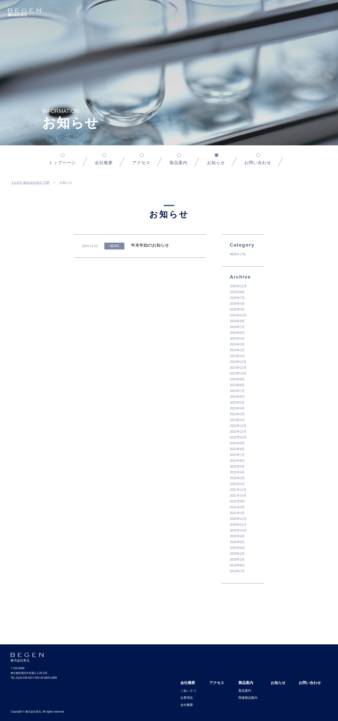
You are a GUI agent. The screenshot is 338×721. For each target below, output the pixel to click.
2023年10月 (238, 373)
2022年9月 (237, 443)
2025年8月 (237, 292)
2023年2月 (237, 420)
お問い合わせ (257, 162)
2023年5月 (237, 402)
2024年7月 (237, 327)
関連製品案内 (247, 698)
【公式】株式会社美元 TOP (30, 182)
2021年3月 (237, 513)
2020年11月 (238, 524)
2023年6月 (237, 397)
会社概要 (104, 162)
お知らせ (278, 683)
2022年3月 (237, 478)
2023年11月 (238, 367)
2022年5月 (237, 466)
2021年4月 (237, 507)
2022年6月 (237, 461)
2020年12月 (238, 519)
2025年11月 (238, 286)
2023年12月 (238, 362)
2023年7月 (237, 391)
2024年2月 (237, 350)
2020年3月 (237, 554)
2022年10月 (238, 437)
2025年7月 (237, 298)
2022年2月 (237, 484)
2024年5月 (237, 333)
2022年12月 (238, 426)
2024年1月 (237, 356)
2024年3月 (237, 344)
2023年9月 (237, 379)
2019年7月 (237, 571)
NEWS (234, 254)
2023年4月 (237, 408)
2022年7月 (237, 455)
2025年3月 (237, 309)
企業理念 (186, 698)
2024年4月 (237, 338)
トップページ (62, 162)
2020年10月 (238, 530)
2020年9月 (237, 536)
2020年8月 (237, 542)
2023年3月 (237, 414)
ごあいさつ (188, 690)
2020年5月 (237, 548)
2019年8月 (237, 565)
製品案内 (178, 162)
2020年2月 (237, 559)
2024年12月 (238, 315)
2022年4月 (237, 472)
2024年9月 (237, 321)
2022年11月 (238, 431)
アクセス (141, 162)
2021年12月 (238, 490)
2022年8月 (237, 449)
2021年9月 (237, 501)
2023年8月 (237, 385)
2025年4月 (237, 304)
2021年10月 (238, 495)
